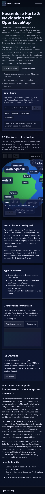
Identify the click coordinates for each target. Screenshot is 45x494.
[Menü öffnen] (38, 3)
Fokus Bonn (10, 213)
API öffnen (10, 377)
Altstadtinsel (9, 117)
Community (31, 324)
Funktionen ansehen (14, 324)
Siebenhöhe (25, 113)
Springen (37, 108)
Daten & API (22, 213)
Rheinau (15, 113)
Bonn (7, 113)
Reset (16, 156)
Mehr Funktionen (28, 68)
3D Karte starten (10, 68)
